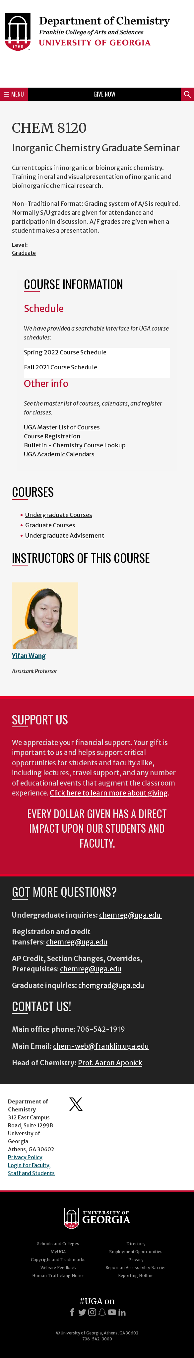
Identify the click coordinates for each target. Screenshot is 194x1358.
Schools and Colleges (58, 1243)
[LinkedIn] (122, 1312)
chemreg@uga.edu (130, 915)
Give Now (104, 94)
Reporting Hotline (136, 1275)
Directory (136, 1243)
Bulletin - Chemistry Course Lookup (75, 445)
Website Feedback (58, 1267)
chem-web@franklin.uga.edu (101, 1046)
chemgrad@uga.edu (111, 985)
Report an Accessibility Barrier (135, 1267)
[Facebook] (72, 1312)
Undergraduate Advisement (64, 535)
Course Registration (52, 436)
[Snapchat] (102, 1312)
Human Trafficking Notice (58, 1275)
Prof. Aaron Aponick (110, 1063)
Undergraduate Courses (58, 515)
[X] (82, 1312)
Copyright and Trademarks (58, 1259)
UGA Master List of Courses (62, 427)
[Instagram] (92, 1312)
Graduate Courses (50, 525)
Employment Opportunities (135, 1251)
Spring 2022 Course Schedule (65, 352)
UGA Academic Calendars (59, 454)
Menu (14, 94)
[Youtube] (112, 1312)
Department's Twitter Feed (76, 1104)
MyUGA (58, 1251)
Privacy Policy (25, 1157)
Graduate (24, 253)
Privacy (136, 1259)
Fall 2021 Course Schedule (60, 367)
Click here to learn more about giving (109, 793)
